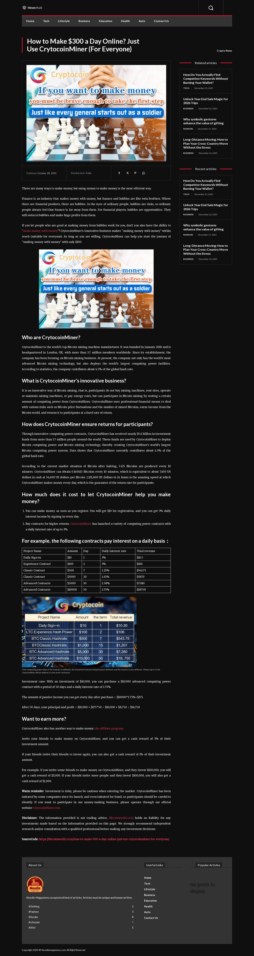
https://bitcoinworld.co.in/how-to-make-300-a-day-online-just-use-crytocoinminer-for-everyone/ (104, 839)
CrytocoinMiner (80, 523)
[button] (210, 7)
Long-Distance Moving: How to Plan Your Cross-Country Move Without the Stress (205, 143)
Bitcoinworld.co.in (122, 818)
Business (188, 108)
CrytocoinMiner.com (46, 808)
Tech (186, 88)
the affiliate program (109, 728)
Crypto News (224, 50)
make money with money (40, 231)
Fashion (188, 128)
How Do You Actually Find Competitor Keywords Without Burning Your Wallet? (205, 78)
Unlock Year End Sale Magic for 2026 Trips (205, 101)
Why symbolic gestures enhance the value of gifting (203, 121)
